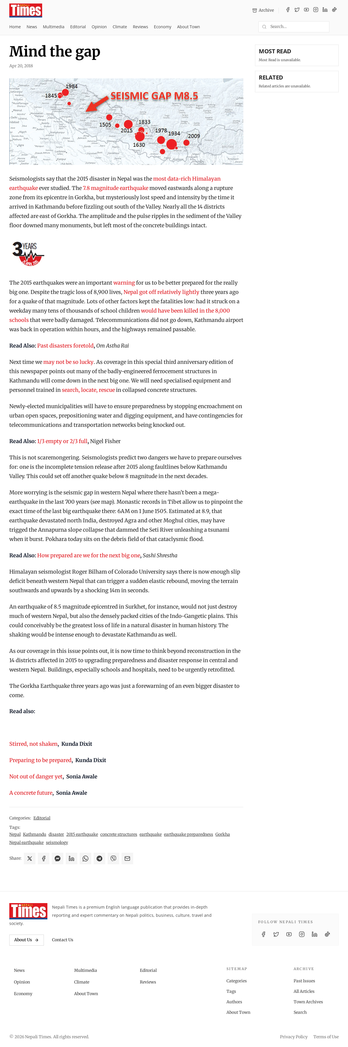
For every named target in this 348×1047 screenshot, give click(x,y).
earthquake (151, 834)
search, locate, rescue (88, 390)
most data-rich (172, 178)
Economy (162, 26)
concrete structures (118, 834)
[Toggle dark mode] (336, 26)
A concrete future (30, 792)
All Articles (304, 991)
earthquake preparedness (188, 834)
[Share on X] (29, 858)
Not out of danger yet (36, 776)
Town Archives (308, 1001)
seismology (57, 842)
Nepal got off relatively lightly (161, 292)
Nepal (15, 834)
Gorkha (222, 834)
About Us (26, 939)
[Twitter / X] (297, 10)
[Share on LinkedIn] (71, 858)
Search (300, 1012)
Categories (236, 980)
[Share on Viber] (113, 858)
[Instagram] (315, 10)
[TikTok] (334, 10)
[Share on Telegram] (99, 858)
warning (124, 282)
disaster (56, 834)
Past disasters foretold (65, 345)
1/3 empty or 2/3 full (62, 441)
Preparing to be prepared (40, 760)
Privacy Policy (294, 1036)
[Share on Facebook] (43, 858)
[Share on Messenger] (57, 858)
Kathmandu (34, 834)
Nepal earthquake (26, 842)
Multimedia (54, 26)
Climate (120, 26)
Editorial (78, 26)
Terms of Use (326, 1036)
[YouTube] (306, 10)
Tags (231, 991)
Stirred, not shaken (33, 744)
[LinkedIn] (325, 10)
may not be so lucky (68, 362)
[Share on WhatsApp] (85, 858)
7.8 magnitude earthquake (115, 188)
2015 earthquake (82, 834)
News (32, 26)
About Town (188, 26)
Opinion (99, 26)
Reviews (140, 26)
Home (15, 26)
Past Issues (304, 980)
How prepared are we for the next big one (88, 555)
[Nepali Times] (28, 911)
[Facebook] (287, 10)
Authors (234, 1001)
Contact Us (62, 939)
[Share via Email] (127, 858)
